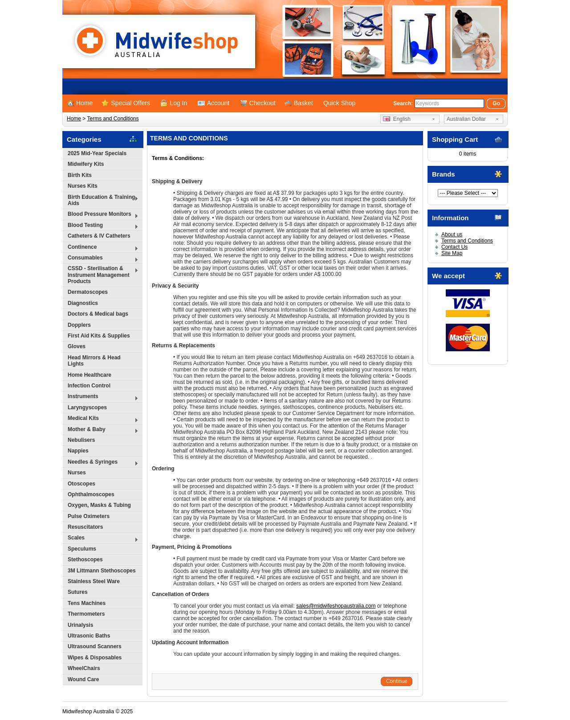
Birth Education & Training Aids (100, 200)
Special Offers (126, 103)
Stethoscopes (85, 559)
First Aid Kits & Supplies (99, 336)
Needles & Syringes (100, 463)
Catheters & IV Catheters (99, 236)
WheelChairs (84, 668)
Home (80, 103)
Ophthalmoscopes (91, 494)
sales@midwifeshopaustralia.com (335, 606)
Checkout (258, 103)
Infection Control (89, 386)
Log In (173, 103)
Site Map (451, 253)
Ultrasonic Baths (89, 636)
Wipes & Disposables (95, 657)
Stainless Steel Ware (94, 581)
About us (451, 234)
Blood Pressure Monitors (100, 215)
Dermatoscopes (88, 292)
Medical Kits (100, 419)
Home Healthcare (89, 375)
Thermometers (86, 614)
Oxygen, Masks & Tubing (99, 505)
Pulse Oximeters (89, 516)
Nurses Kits (83, 186)
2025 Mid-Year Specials (97, 153)
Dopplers (79, 325)
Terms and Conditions (112, 118)
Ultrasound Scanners (95, 646)
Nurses (77, 472)
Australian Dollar (466, 119)
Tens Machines (87, 603)
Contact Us (454, 247)
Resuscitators (85, 527)
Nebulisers (81, 440)
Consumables (100, 259)
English (397, 119)
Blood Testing (100, 226)
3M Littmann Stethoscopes (102, 571)
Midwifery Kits (86, 164)
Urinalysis (80, 625)
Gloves (77, 346)
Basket (299, 103)
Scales (100, 539)
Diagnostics (83, 303)
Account (214, 103)
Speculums (82, 549)
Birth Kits (80, 175)
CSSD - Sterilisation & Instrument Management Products (100, 274)
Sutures (78, 592)
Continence (100, 248)
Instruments (100, 397)
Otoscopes (81, 484)
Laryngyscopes (87, 407)
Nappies (78, 451)
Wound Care (83, 679)
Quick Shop (339, 103)
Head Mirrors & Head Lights (94, 360)
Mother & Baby (100, 430)
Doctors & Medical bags (98, 314)
